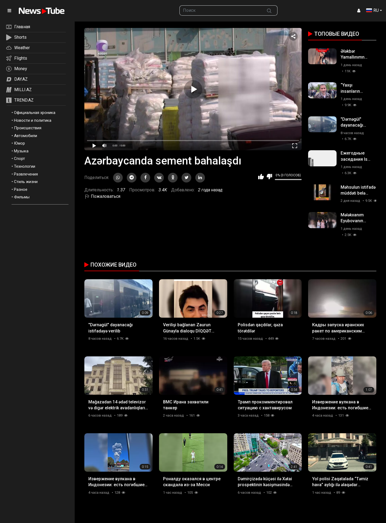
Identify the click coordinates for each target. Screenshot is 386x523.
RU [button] (372, 10)
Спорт (19, 158)
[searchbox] (220, 10)
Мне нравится (261, 176)
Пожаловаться (102, 196)
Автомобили (25, 135)
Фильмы (22, 197)
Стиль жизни (26, 181)
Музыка (21, 151)
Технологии (24, 166)
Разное (20, 189)
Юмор (19, 143)
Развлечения (26, 174)
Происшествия (27, 128)
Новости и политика (32, 120)
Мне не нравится (269, 176)
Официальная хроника (34, 112)
